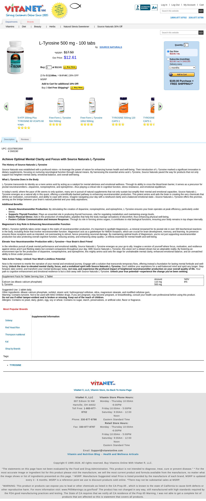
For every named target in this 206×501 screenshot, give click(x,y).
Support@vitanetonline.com (107, 450)
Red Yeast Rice (12, 327)
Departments (11, 22)
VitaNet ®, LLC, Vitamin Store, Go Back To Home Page (103, 390)
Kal (6, 341)
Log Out (176, 5)
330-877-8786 (89, 419)
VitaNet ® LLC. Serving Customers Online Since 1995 (26, 10)
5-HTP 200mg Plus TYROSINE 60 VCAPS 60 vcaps (31, 121)
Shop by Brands (13, 348)
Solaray (8, 320)
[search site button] (200, 33)
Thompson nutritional (15, 334)
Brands (30, 22)
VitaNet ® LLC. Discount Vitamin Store (103, 383)
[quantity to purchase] (49, 67)
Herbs (52, 26)
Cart (202, 5)
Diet (24, 26)
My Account (189, 5)
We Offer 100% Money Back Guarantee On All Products (60, 11)
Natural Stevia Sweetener (76, 26)
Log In (164, 5)
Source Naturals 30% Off (109, 26)
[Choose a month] (182, 67)
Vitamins (10, 26)
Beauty (37, 26)
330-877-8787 (87, 427)
